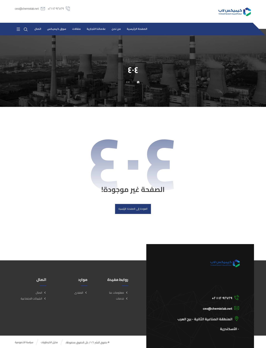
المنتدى (80, 293)
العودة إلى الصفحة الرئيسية (133, 209)
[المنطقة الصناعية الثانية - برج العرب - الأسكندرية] (202, 319)
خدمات (122, 299)
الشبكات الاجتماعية (33, 299)
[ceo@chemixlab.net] (202, 308)
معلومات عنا (118, 293)
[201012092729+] (202, 298)
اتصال (41, 293)
